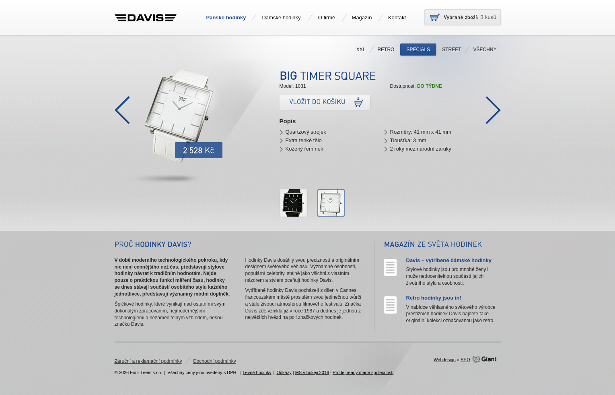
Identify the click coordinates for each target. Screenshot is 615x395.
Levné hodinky (257, 372)
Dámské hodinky (281, 17)
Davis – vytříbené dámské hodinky (449, 260)
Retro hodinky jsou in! (433, 298)
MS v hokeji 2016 (312, 372)
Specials (418, 49)
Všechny (484, 49)
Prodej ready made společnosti (363, 372)
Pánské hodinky (226, 17)
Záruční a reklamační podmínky (148, 361)
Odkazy (283, 372)
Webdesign (445, 359)
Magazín (362, 17)
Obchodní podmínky (214, 361)
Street (451, 49)
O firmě (326, 17)
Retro (385, 49)
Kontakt (397, 17)
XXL (361, 49)
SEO (465, 359)
